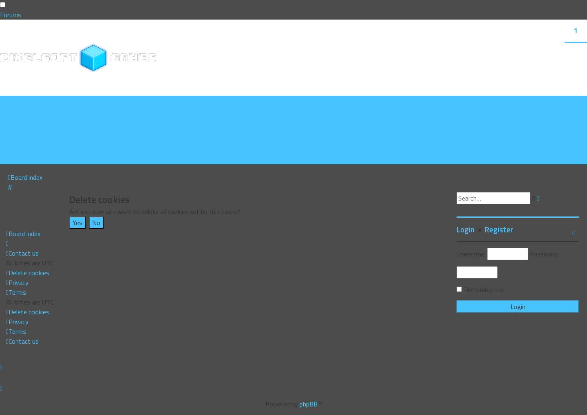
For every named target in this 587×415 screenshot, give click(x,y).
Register (499, 229)
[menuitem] (27, 110)
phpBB (309, 404)
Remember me (484, 289)
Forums (10, 15)
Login (465, 229)
